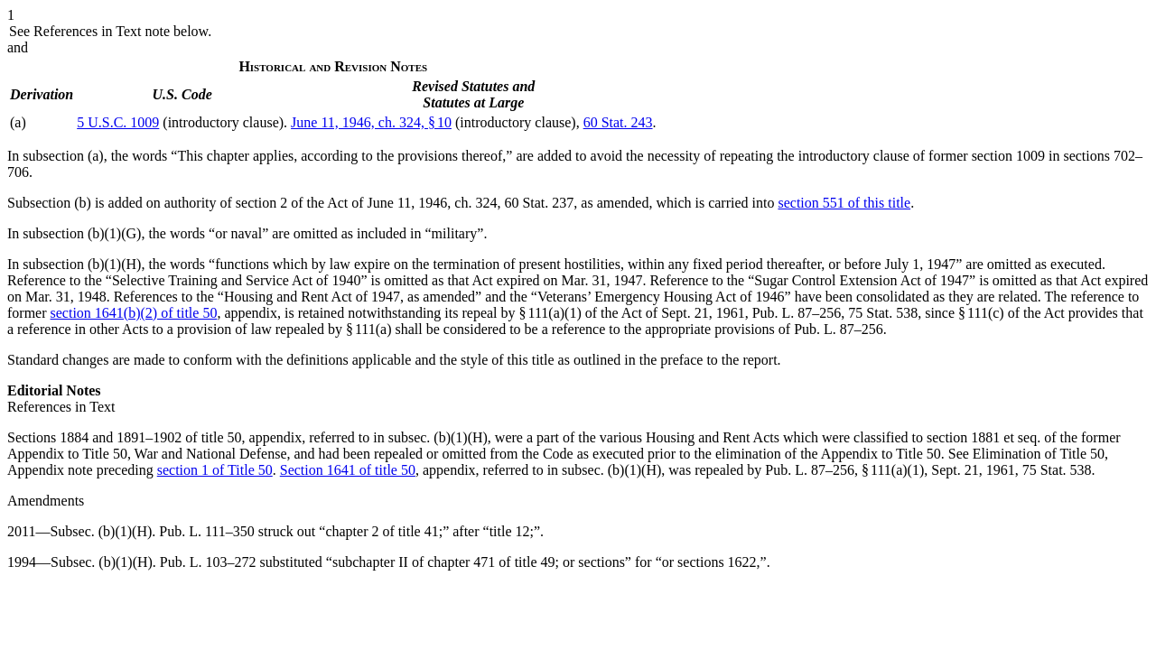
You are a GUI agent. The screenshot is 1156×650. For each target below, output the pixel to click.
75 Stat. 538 (883, 312)
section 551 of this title (844, 202)
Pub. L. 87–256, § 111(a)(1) (844, 470)
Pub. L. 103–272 (208, 562)
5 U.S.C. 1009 (118, 122)
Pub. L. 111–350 (206, 531)
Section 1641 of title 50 (347, 470)
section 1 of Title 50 (215, 470)
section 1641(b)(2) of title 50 (134, 312)
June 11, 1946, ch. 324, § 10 (371, 122)
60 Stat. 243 (618, 122)
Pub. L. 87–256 (797, 312)
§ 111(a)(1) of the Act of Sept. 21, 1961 (632, 312)
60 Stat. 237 (538, 202)
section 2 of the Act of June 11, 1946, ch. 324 (367, 202)
